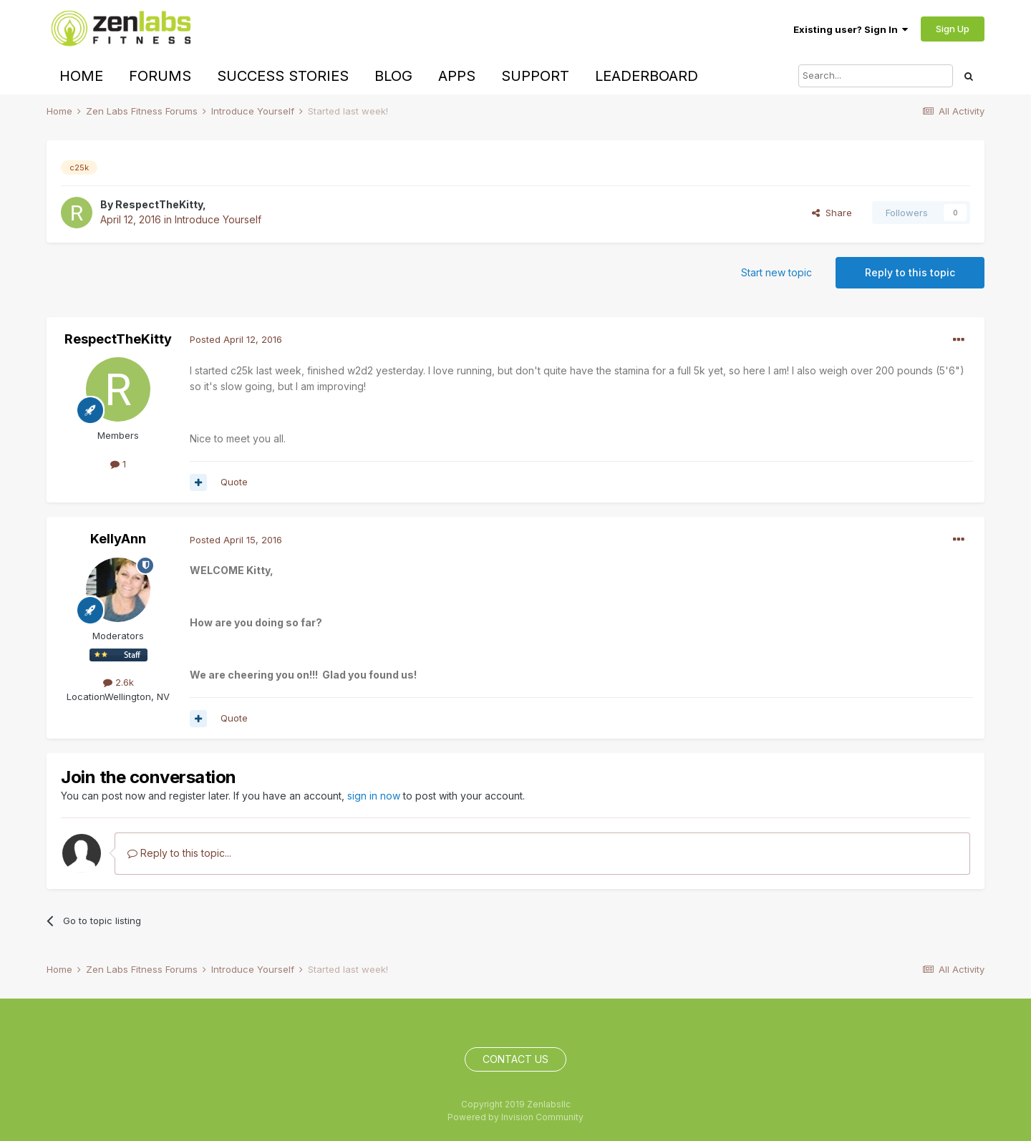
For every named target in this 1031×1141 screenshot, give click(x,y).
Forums (160, 75)
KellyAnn (118, 538)
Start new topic (776, 272)
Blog (393, 75)
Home (81, 75)
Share (832, 212)
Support (535, 75)
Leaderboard (646, 75)
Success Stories (283, 75)
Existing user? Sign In (850, 29)
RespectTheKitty (159, 204)
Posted (236, 339)
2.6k (118, 682)
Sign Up (952, 28)
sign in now (373, 796)
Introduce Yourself (218, 219)
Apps (456, 75)
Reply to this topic (910, 272)
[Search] (875, 75)
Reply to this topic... (179, 853)
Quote (234, 481)
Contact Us (515, 1059)
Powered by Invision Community (515, 1117)
